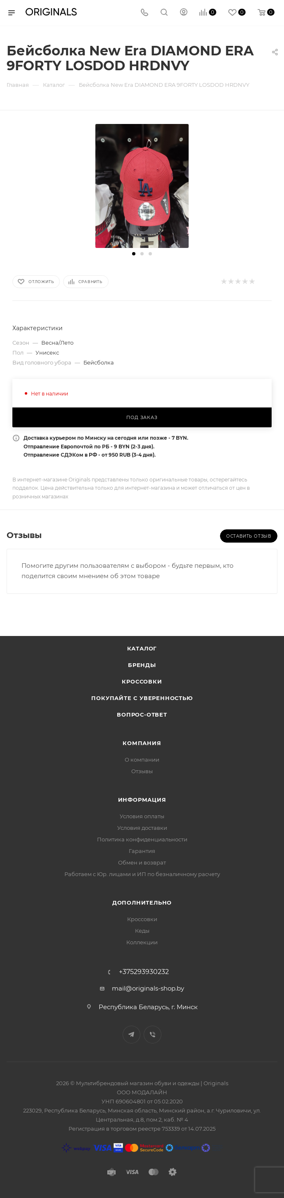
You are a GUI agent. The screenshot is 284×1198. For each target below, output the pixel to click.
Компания (142, 743)
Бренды (142, 665)
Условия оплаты (142, 816)
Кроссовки (142, 681)
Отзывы (142, 771)
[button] (134, 254)
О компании (142, 759)
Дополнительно (142, 902)
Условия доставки (142, 827)
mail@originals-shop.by (148, 988)
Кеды (142, 930)
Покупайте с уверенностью (141, 698)
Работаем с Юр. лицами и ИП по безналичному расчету (142, 874)
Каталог (142, 648)
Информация (142, 799)
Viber (152, 1034)
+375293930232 (144, 972)
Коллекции (142, 942)
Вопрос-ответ (142, 714)
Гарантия (142, 851)
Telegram (131, 1034)
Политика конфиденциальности (142, 839)
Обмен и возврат (142, 862)
